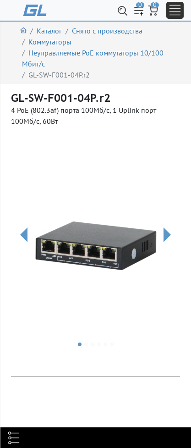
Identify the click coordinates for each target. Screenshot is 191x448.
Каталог (49, 30)
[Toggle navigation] (175, 10)
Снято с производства (107, 30)
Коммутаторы (49, 41)
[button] (23, 246)
